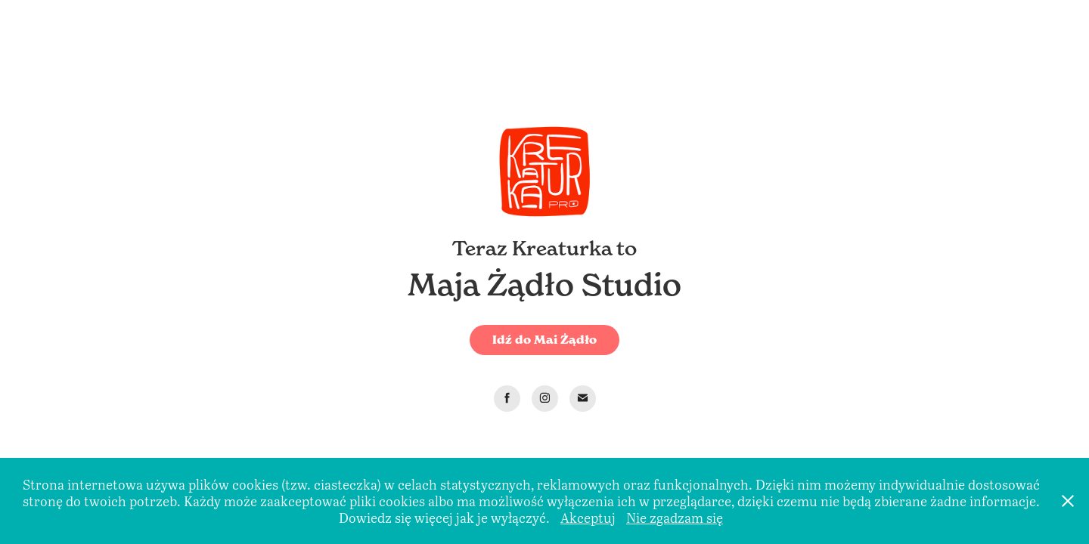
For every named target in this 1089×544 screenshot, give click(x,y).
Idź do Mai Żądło (544, 339)
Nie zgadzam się (674, 517)
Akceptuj (588, 517)
